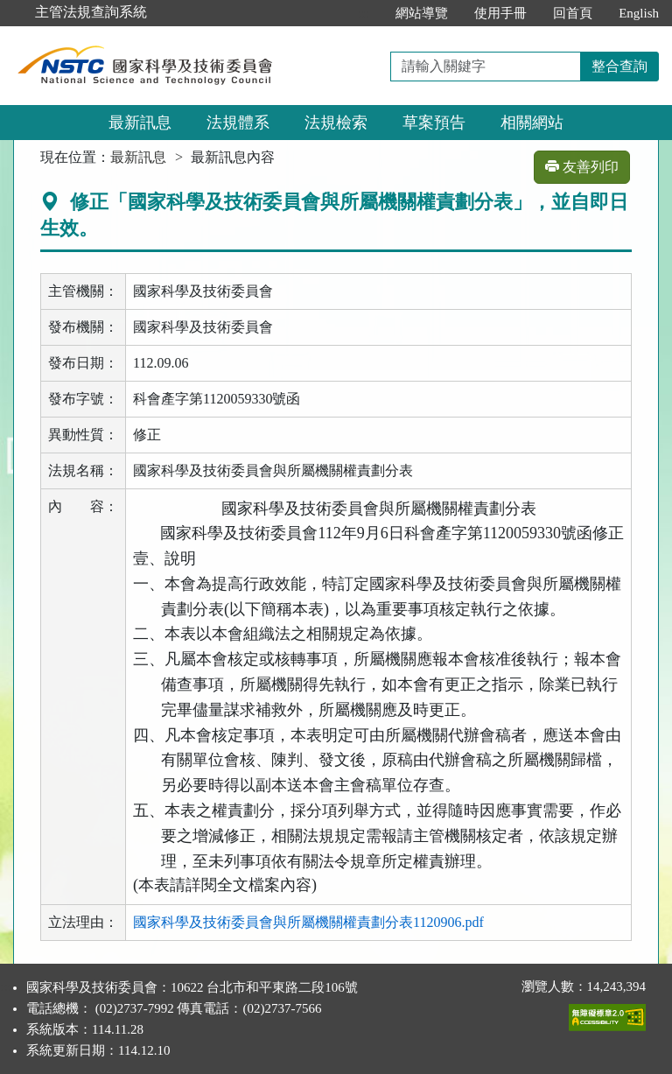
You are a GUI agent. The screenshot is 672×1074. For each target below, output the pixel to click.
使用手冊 (500, 13)
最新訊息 (140, 122)
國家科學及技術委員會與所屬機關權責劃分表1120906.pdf (308, 922)
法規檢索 (336, 122)
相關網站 (532, 122)
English (639, 13)
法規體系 (238, 122)
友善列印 (582, 166)
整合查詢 (620, 66)
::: (364, 13)
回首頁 (572, 13)
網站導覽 (422, 13)
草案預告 (434, 122)
